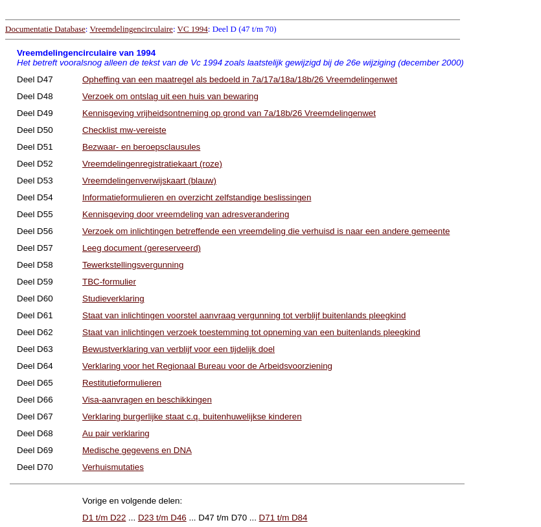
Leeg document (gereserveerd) (141, 248)
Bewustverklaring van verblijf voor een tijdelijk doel (178, 349)
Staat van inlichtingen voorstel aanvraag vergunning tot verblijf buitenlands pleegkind (244, 315)
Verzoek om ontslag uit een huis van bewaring (170, 96)
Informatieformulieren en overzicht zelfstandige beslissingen (196, 197)
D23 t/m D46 (162, 517)
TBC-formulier (109, 282)
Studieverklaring (113, 298)
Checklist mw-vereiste (124, 130)
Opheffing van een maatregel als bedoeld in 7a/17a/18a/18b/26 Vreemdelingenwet (239, 79)
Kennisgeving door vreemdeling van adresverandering (185, 214)
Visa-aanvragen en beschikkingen (147, 399)
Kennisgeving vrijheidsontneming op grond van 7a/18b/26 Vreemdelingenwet (229, 113)
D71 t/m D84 (283, 517)
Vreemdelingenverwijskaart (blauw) (149, 180)
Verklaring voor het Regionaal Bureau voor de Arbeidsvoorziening (207, 366)
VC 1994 (193, 29)
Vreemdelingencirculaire (130, 29)
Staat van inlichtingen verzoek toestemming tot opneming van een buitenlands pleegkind (251, 332)
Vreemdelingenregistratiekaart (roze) (152, 164)
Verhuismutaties (113, 467)
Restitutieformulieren (121, 383)
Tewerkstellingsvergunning (132, 265)
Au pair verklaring (116, 433)
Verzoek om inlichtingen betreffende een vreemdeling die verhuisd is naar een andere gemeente (266, 231)
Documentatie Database (45, 29)
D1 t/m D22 (104, 517)
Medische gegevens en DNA (137, 450)
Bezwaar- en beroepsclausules (141, 147)
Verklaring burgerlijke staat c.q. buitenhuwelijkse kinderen (192, 416)
